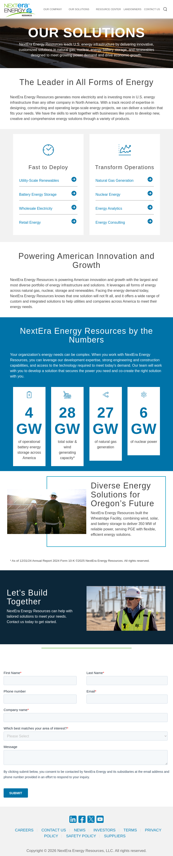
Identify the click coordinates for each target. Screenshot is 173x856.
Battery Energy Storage (38, 194)
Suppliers (114, 836)
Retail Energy (30, 222)
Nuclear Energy (108, 194)
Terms (130, 830)
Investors (104, 830)
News (79, 830)
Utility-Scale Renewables (39, 180)
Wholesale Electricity (35, 208)
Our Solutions (79, 9)
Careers (24, 830)
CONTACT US (152, 9)
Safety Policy (81, 836)
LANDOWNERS (132, 9)
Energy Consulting (110, 222)
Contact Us (53, 830)
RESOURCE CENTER (108, 9)
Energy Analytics (109, 208)
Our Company (52, 9)
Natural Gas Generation (115, 180)
